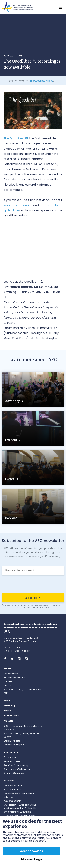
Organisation (11, 673)
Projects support (12, 800)
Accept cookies (31, 851)
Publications (11, 715)
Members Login (12, 761)
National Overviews (14, 773)
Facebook (6, 658)
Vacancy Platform (13, 789)
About (7, 668)
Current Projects (12, 740)
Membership (11, 752)
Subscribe (31, 598)
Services (11, 518)
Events (10, 479)
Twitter (13, 658)
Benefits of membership (16, 765)
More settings (31, 859)
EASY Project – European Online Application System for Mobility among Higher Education (20, 808)
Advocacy (12, 401)
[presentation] (33, 584)
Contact (8, 685)
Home (10, 80)
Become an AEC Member (17, 769)
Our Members (11, 757)
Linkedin (20, 658)
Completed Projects (14, 744)
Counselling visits (13, 785)
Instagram (27, 658)
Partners (8, 681)
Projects (11, 440)
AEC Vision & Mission (15, 677)
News (21, 80)
